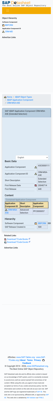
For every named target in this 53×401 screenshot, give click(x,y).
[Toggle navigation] (7, 10)
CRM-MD (9, 31)
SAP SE (39, 392)
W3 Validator (31, 398)
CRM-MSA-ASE (13, 103)
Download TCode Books (18, 239)
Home (8, 97)
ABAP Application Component (20, 100)
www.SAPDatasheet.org (37, 366)
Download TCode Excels (18, 242)
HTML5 (41, 398)
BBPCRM (9, 25)
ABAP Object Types (23, 97)
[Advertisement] (26, 66)
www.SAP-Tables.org (25, 357)
